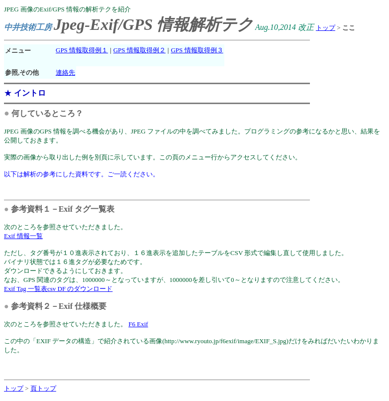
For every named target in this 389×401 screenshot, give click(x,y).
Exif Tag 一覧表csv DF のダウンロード (58, 288)
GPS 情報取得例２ (139, 50)
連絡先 (65, 72)
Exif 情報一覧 (23, 236)
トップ (325, 27)
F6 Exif (138, 324)
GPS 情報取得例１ (82, 50)
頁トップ (43, 388)
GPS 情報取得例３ (197, 50)
